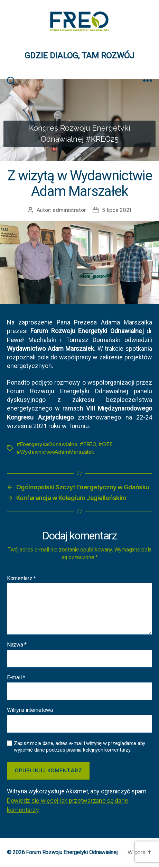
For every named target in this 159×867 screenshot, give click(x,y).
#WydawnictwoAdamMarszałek (55, 452)
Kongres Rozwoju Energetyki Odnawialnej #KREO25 (79, 133)
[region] (79, 120)
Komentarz (21, 578)
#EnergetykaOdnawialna (47, 444)
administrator (69, 210)
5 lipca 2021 (116, 210)
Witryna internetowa (30, 710)
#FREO (88, 444)
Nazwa (17, 645)
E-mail (16, 678)
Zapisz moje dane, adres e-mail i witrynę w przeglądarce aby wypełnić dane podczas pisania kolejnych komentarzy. (79, 746)
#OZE (105, 444)
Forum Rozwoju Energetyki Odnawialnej (71, 852)
